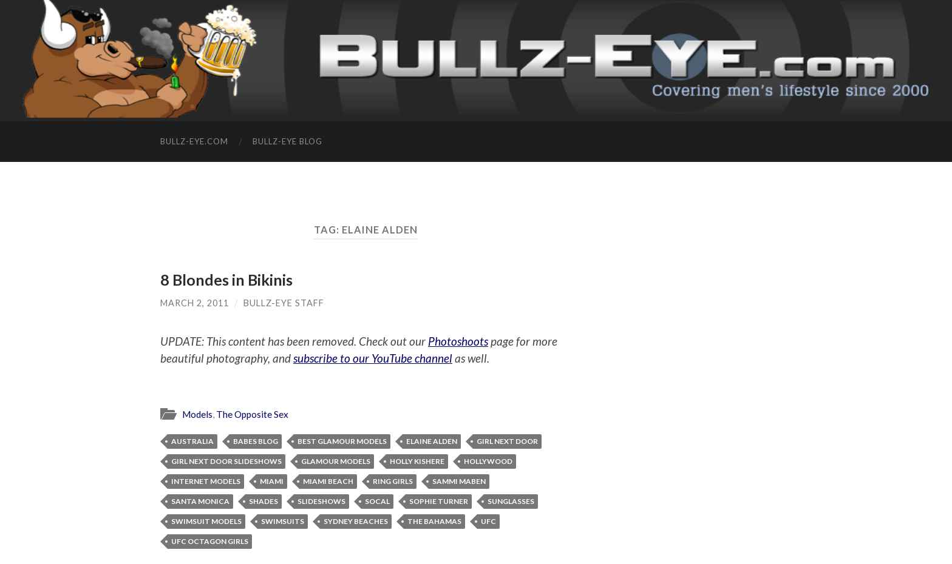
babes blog (255, 441)
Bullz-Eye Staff (283, 303)
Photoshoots (458, 341)
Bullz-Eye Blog (287, 141)
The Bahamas (434, 521)
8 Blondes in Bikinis (226, 279)
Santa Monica (200, 501)
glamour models (335, 461)
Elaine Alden (431, 441)
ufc (488, 521)
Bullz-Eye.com (194, 141)
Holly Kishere (417, 461)
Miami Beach (328, 481)
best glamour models (342, 441)
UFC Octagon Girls (209, 541)
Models (197, 414)
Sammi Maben (459, 481)
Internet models (205, 481)
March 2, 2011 (194, 303)
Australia (192, 441)
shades (263, 501)
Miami (272, 481)
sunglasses (511, 501)
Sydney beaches (356, 521)
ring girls (393, 481)
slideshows (321, 501)
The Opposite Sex (252, 414)
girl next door (507, 441)
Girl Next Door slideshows (226, 461)
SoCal (377, 501)
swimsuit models (206, 521)
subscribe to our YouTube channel (372, 358)
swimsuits (282, 521)
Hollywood (488, 461)
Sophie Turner (438, 501)
